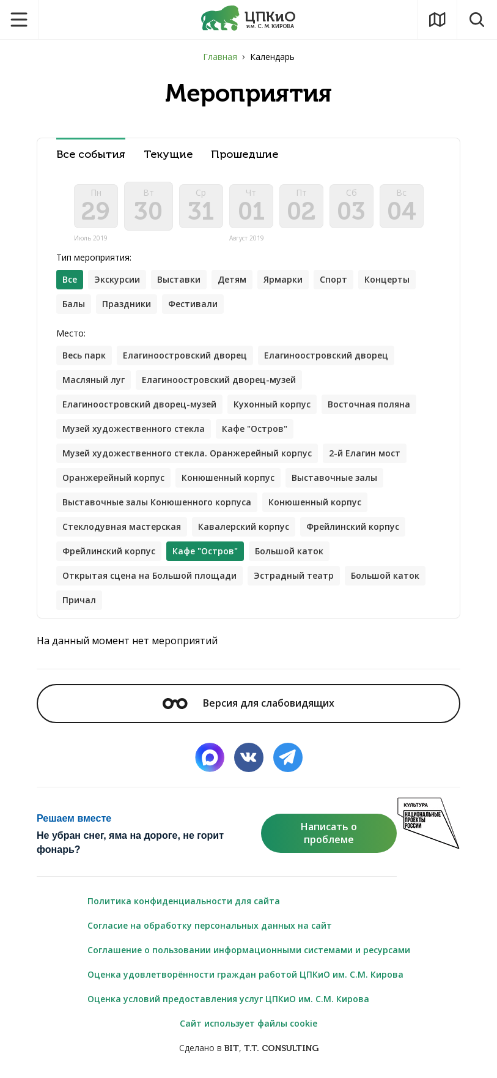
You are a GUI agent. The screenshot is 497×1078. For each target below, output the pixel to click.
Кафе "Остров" (254, 428)
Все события (90, 154)
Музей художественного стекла (133, 428)
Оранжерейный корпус (113, 477)
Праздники (126, 304)
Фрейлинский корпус (352, 526)
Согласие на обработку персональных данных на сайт (209, 925)
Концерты (387, 279)
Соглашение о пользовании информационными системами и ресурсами (248, 950)
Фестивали (193, 304)
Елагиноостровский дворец (185, 355)
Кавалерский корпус (243, 526)
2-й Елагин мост (364, 453)
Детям (232, 279)
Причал (79, 600)
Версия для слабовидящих (248, 703)
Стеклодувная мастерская (121, 526)
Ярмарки (283, 279)
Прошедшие (244, 154)
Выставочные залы (334, 477)
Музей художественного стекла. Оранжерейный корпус (187, 453)
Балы (73, 304)
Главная (220, 56)
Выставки (179, 279)
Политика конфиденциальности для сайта (183, 901)
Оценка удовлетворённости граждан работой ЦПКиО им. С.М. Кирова (245, 974)
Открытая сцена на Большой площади (149, 575)
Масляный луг (93, 379)
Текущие (168, 154)
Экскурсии (117, 279)
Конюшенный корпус (228, 477)
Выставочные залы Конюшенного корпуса (156, 502)
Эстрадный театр (294, 575)
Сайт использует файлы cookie (248, 1023)
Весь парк (84, 355)
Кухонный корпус (272, 404)
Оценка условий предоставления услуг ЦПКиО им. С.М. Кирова (228, 999)
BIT (231, 1048)
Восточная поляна (369, 404)
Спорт (333, 279)
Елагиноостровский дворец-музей (219, 379)
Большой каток (289, 551)
